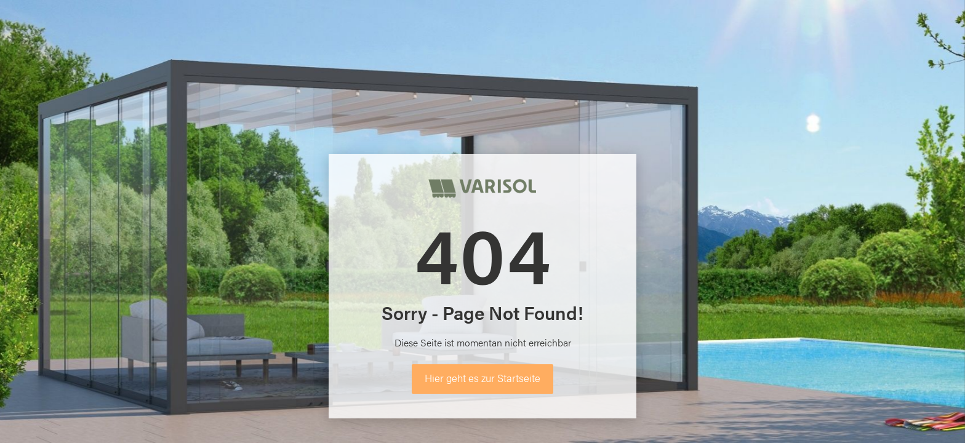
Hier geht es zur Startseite (482, 377)
